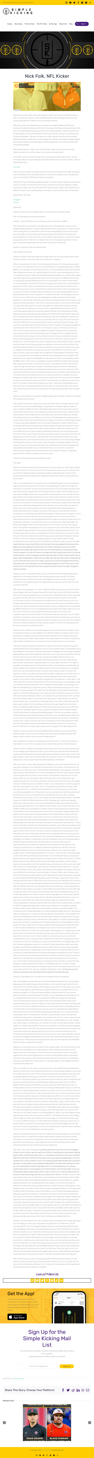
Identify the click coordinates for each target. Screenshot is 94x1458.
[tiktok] (57, 1280)
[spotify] (52, 1280)
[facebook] (47, 1280)
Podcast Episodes (18, 1378)
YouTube (16, 167)
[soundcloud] (61, 1280)
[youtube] (37, 1280)
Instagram (17, 200)
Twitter (15, 202)
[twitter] (42, 1280)
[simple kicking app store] (17, 1314)
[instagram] (32, 1280)
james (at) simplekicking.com (25, 2)
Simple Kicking (46, 1450)
